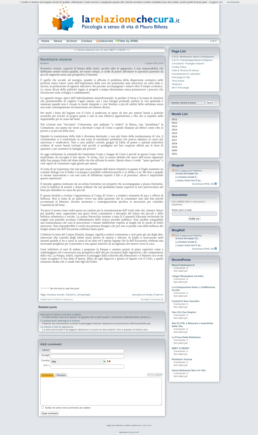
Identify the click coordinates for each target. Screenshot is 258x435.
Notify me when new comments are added (67, 407)
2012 (174, 122)
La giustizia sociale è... (186, 177)
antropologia (83, 294)
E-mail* (46, 355)
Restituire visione (56, 59)
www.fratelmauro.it (183, 265)
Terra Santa (178, 80)
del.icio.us (68, 299)
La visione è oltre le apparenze (56, 327)
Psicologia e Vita (181, 77)
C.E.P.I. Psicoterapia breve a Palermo (192, 60)
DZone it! (59, 299)
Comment (47, 375)
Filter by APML (128, 41)
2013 (174, 126)
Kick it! (50, 299)
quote (159, 374)
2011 (174, 119)
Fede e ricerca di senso (185, 70)
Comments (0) (157, 299)
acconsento (233, 2)
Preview (61, 375)
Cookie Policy (179, 67)
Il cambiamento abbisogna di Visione (60, 321)
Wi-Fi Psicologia (180, 87)
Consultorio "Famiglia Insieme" (188, 63)
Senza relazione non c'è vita (188, 370)
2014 (174, 129)
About (58, 41)
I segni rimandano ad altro (187, 276)
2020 (174, 150)
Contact (86, 41)
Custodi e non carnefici (185, 301)
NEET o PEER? (181, 348)
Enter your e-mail (182, 210)
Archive (71, 41)
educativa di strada (142, 294)
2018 (174, 143)
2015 (174, 133)
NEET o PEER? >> (119, 50)
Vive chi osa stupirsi (184, 312)
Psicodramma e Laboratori (186, 73)
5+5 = (46, 365)
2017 (174, 140)
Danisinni (71, 294)
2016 (174, 136)
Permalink (145, 299)
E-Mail (43, 299)
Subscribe (104, 41)
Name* (46, 350)
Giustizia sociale (55, 294)
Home (45, 41)
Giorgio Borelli (133, 432)
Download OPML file (204, 184)
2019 (174, 147)
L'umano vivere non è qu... (188, 180)
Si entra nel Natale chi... (187, 173)
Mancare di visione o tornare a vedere (60, 314)
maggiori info (216, 2)
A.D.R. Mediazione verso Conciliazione (193, 56)
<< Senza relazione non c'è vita (90, 50)
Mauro (46, 63)
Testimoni (177, 84)
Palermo (158, 294)
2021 (174, 153)
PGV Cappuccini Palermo (188, 170)
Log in (213, 41)
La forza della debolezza (186, 337)
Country (45, 360)
